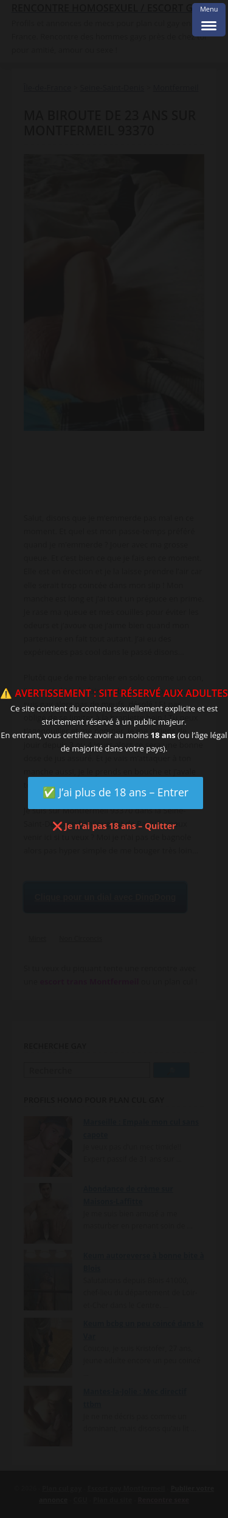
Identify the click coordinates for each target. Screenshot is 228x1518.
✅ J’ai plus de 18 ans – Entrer (115, 792)
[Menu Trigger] (209, 19)
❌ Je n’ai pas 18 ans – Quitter (114, 826)
